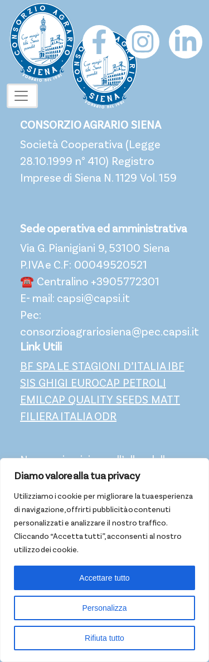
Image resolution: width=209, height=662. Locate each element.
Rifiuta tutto (104, 638)
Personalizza (104, 607)
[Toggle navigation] (22, 96)
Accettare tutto (104, 577)
